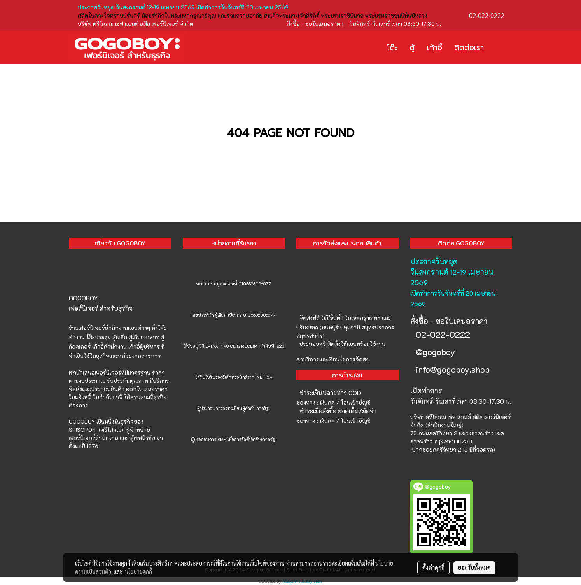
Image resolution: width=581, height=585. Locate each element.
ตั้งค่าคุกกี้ (433, 567)
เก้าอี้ (434, 47)
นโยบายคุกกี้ (138, 571)
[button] (501, 47)
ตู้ (412, 47)
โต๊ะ (392, 47)
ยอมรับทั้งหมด (474, 567)
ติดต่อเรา (469, 47)
